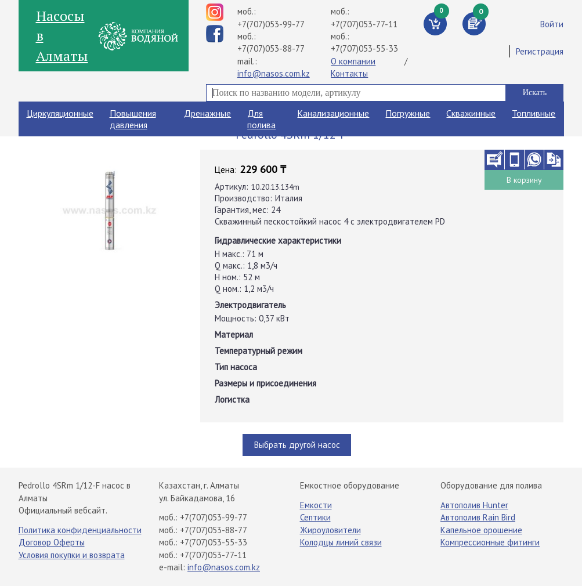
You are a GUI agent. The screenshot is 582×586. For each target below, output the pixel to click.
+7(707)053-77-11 (364, 24)
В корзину (524, 180)
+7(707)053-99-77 (271, 24)
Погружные (407, 113)
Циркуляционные (60, 113)
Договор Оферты (52, 542)
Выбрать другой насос (297, 444)
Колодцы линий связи (341, 542)
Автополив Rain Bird (477, 517)
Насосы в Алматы (62, 35)
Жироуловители (330, 530)
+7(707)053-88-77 (271, 48)
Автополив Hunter (474, 505)
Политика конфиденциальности (80, 530)
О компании (353, 61)
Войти (551, 24)
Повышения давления (133, 119)
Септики (315, 517)
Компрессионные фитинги (490, 542)
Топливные (533, 113)
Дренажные (207, 113)
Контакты (349, 73)
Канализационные (333, 113)
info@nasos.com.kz (273, 73)
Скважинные (471, 113)
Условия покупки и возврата (72, 554)
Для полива (261, 119)
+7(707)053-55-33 (364, 48)
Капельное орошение (481, 530)
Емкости (316, 505)
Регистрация (539, 51)
